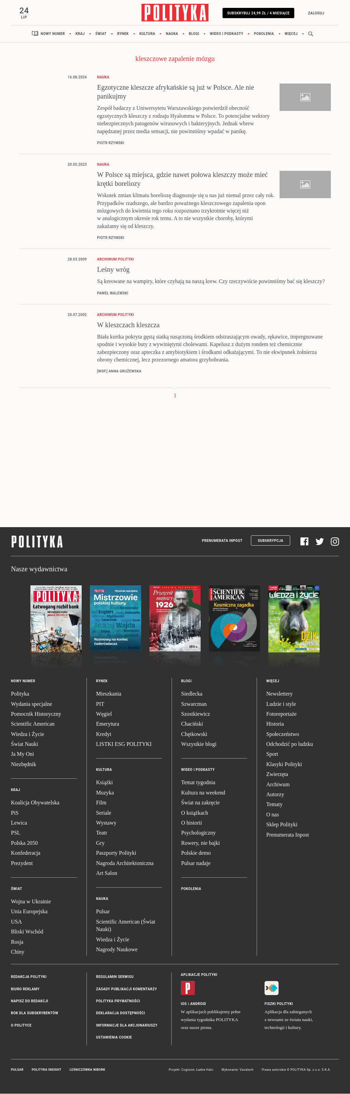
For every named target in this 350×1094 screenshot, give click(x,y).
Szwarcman (194, 704)
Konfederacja (25, 853)
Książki (104, 783)
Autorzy (275, 795)
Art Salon (106, 873)
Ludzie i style (281, 704)
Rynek (123, 34)
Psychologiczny (198, 833)
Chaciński (192, 724)
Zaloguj (316, 13)
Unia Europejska (29, 912)
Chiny (17, 952)
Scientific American (33, 724)
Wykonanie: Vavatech (237, 1070)
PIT (100, 704)
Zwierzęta (277, 774)
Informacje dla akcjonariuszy (127, 1026)
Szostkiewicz (195, 714)
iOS (184, 1004)
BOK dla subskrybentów (34, 1013)
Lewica (19, 823)
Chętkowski (194, 734)
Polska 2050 (24, 843)
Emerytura (107, 724)
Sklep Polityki (281, 825)
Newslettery (279, 694)
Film (101, 803)
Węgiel (104, 714)
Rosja (17, 942)
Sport (272, 754)
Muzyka (105, 793)
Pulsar (103, 912)
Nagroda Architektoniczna (124, 863)
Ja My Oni (22, 754)
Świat (101, 34)
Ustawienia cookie (114, 1038)
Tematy (274, 804)
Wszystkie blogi (199, 744)
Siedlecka (191, 694)
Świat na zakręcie (200, 803)
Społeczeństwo (282, 734)
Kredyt (103, 734)
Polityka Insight (47, 1070)
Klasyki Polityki (284, 764)
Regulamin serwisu (115, 977)
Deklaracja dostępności (120, 1013)
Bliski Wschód (27, 932)
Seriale (103, 813)
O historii (191, 823)
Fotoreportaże (281, 714)
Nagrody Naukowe (116, 950)
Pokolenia (264, 34)
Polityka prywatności (118, 1001)
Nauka (172, 34)
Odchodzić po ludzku (289, 744)
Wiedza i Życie (27, 734)
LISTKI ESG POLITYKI (124, 744)
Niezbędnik (23, 764)
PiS (14, 813)
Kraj (80, 34)
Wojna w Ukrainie (31, 902)
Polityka (20, 694)
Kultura (147, 34)
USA (16, 922)
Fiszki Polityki (279, 1004)
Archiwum (278, 785)
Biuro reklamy (25, 989)
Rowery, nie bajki (200, 843)
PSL (16, 833)
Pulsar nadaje (196, 863)
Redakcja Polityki (28, 977)
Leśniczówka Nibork (87, 1070)
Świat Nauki (24, 744)
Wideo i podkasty (226, 34)
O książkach (194, 813)
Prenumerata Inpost (222, 541)
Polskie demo (196, 853)
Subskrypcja (270, 541)
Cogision (187, 1070)
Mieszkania (108, 694)
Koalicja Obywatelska (35, 803)
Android (198, 1004)
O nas (272, 815)
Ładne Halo (204, 1070)
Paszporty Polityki (116, 853)
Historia (275, 724)
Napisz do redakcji (29, 1001)
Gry (100, 843)
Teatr (101, 833)
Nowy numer (53, 34)
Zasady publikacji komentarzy (126, 989)
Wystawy (106, 823)
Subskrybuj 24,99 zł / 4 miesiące (258, 13)
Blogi (194, 34)
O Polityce (21, 1026)
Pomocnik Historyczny (36, 714)
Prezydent (22, 863)
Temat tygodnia (198, 783)
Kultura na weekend (203, 793)
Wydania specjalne (31, 704)
